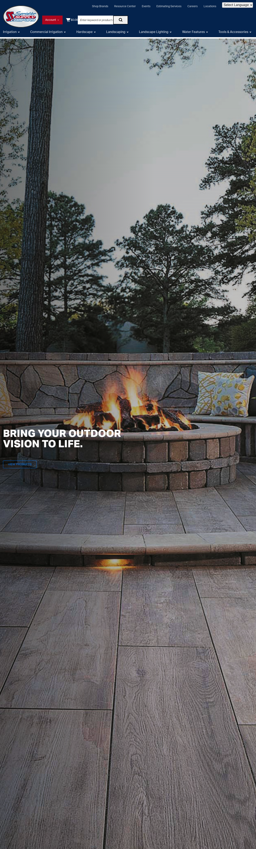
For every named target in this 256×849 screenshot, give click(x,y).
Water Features (193, 33)
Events (146, 6)
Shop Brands (100, 6)
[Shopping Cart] (247, 20)
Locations (210, 6)
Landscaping (115, 33)
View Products (21, 464)
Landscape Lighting (153, 33)
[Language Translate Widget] (237, 5)
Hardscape (84, 33)
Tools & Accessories (233, 33)
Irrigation (10, 33)
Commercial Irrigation (46, 33)
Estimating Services (168, 6)
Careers (192, 6)
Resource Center (125, 6)
